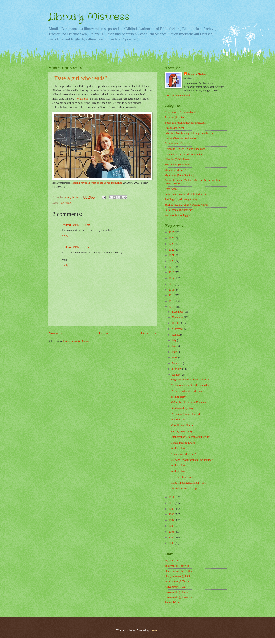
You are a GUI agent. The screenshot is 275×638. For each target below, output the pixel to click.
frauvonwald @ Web (176, 586)
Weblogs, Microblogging (178, 215)
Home (103, 333)
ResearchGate (172, 602)
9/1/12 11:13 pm (81, 247)
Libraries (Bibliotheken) (178, 159)
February (177, 369)
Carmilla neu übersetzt (183, 425)
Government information (178, 143)
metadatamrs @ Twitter (177, 581)
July (174, 340)
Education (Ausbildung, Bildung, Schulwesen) (189, 133)
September (178, 329)
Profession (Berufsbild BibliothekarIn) (185, 194)
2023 (172, 243)
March (176, 363)
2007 (172, 520)
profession (66, 202)
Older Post (149, 333)
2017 (172, 278)
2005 (172, 531)
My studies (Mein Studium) (179, 175)
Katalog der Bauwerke (183, 442)
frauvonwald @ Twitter (177, 592)
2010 (172, 503)
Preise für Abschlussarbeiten (186, 391)
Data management (174, 127)
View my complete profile (178, 95)
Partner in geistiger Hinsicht (186, 414)
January (176, 374)
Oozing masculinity (181, 431)
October (176, 323)
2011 (172, 497)
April (175, 357)
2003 (172, 543)
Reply (65, 235)
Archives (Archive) (175, 117)
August (176, 334)
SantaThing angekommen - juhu (188, 482)
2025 (172, 232)
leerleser (66, 224)
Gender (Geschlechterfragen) (180, 138)
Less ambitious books (182, 477)
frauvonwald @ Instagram (179, 597)
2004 (172, 537)
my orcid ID (171, 560)
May (175, 352)
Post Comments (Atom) (76, 341)
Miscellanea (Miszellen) (178, 164)
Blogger (154, 630)
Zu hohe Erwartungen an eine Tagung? (192, 459)
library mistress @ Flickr (178, 576)
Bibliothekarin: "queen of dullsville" (190, 436)
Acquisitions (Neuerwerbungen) (182, 112)
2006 (172, 526)
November (178, 317)
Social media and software (179, 209)
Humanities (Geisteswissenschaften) (184, 154)
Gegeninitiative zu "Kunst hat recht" (190, 379)
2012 (172, 306)
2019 (172, 266)
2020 (172, 261)
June (175, 346)
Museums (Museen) (175, 170)
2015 (172, 289)
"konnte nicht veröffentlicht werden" (190, 385)
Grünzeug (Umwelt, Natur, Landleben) (185, 149)
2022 (172, 249)
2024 (172, 238)
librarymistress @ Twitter (178, 571)
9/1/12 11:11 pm (81, 224)
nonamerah (82, 98)
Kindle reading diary (182, 408)
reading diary (178, 396)
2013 (172, 301)
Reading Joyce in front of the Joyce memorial (96, 182)
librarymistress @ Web (177, 565)
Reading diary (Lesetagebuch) (181, 199)
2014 (172, 295)
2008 (172, 514)
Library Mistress (88, 17)
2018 (172, 272)
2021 (172, 255)
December (178, 311)
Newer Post (57, 333)
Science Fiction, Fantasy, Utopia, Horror (186, 204)
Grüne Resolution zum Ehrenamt (188, 402)
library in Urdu (179, 419)
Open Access (172, 189)
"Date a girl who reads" (183, 454)
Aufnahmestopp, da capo (184, 488)
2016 (172, 284)
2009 (172, 509)
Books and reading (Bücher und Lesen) (185, 122)
